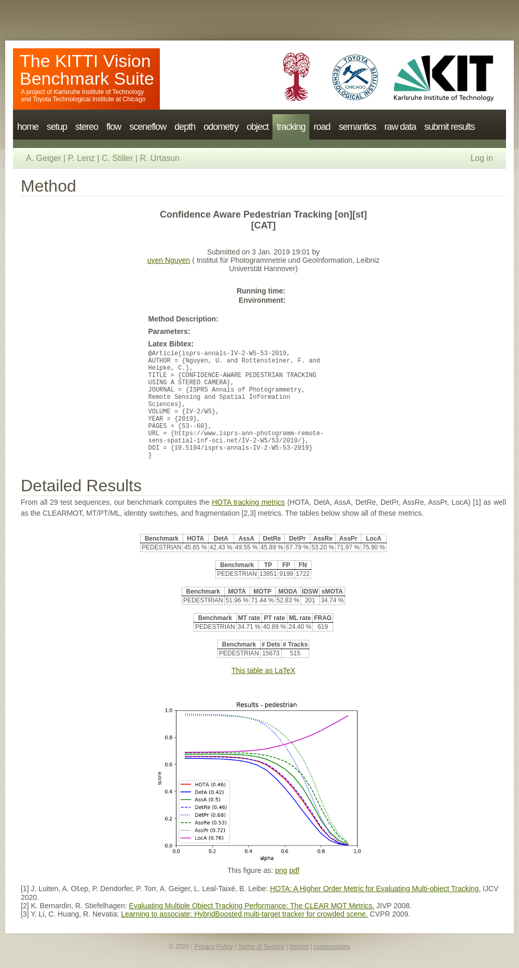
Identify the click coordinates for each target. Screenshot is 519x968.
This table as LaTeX (263, 670)
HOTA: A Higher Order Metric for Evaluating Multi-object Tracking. (375, 888)
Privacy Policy (213, 946)
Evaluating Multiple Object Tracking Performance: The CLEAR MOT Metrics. (252, 906)
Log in (481, 158)
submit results (449, 127)
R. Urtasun (159, 158)
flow (113, 127)
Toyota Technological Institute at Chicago (89, 99)
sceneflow (147, 127)
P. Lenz (81, 158)
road (321, 127)
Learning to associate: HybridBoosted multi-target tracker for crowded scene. (244, 914)
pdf (294, 870)
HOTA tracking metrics (248, 502)
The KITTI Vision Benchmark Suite (87, 69)
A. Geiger (43, 158)
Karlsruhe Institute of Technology (98, 92)
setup (57, 127)
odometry (220, 127)
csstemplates (331, 946)
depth (184, 127)
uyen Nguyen (168, 260)
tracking (291, 127)
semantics (357, 127)
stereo (86, 127)
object (257, 127)
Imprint (299, 946)
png (281, 870)
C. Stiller (117, 158)
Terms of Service (261, 946)
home (27, 127)
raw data (400, 127)
